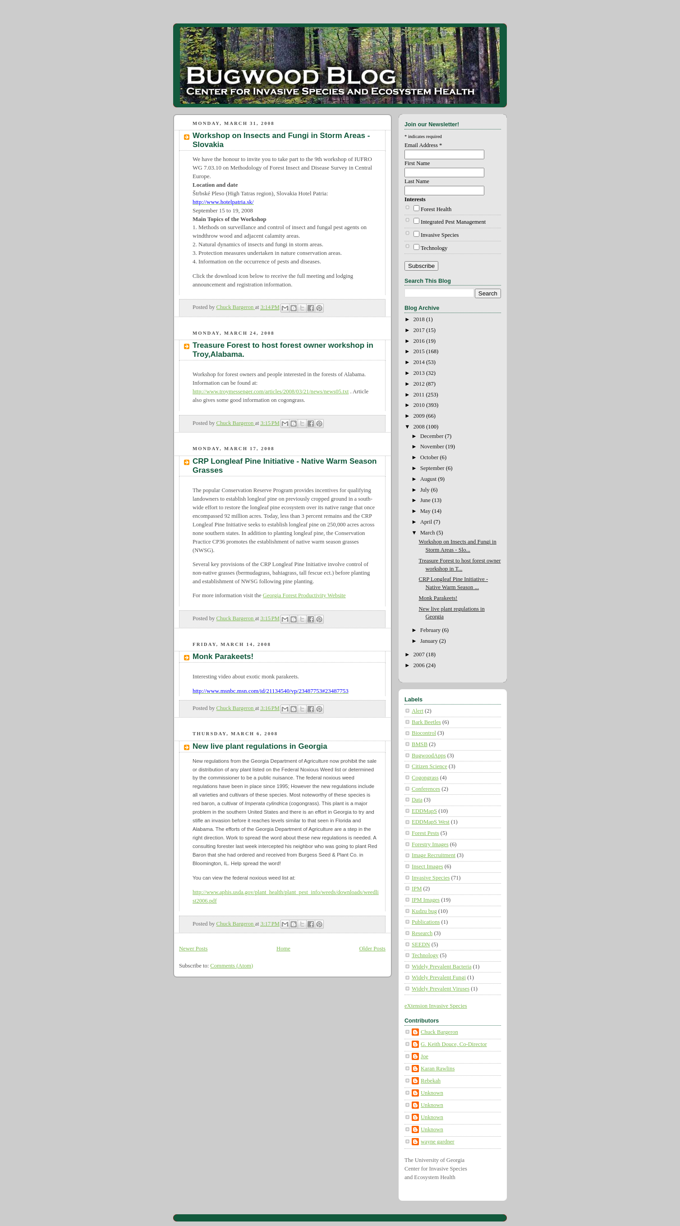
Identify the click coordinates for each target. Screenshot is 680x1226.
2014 (420, 362)
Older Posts (372, 948)
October (430, 457)
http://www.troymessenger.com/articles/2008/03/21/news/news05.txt (271, 391)
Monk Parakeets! (223, 656)
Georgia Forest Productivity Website (304, 595)
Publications (426, 922)
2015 (420, 351)
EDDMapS (424, 811)
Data (417, 800)
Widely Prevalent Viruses (440, 989)
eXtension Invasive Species (435, 1006)
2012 (420, 384)
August (429, 479)
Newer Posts (193, 948)
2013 (420, 373)
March (428, 533)
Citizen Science (429, 766)
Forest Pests (425, 833)
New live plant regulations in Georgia (260, 746)
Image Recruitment (433, 855)
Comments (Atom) (231, 966)
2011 (420, 395)
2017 (420, 330)
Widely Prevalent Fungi (439, 977)
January (429, 641)
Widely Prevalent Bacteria (442, 966)
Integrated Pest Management (453, 222)
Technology (434, 248)
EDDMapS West (431, 822)
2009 (420, 416)
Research (422, 933)
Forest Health (436, 209)
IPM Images (426, 900)
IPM (417, 888)
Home (283, 948)
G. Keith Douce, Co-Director (454, 1044)
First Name (417, 163)
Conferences (426, 789)
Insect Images (427, 866)
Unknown (432, 1093)
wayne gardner (438, 1141)
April (427, 522)
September (433, 468)
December (432, 436)
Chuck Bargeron (439, 1032)
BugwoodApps (429, 755)
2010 (420, 405)
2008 (420, 427)
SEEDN (421, 944)
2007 (420, 654)
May (426, 511)
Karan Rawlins (438, 1068)
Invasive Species (440, 235)
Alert (417, 711)
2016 (420, 341)
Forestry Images (430, 844)
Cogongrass (425, 777)
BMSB (419, 744)
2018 (420, 319)
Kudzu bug (424, 911)
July (425, 490)
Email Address (423, 145)
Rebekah (431, 1081)
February (431, 630)
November (433, 446)
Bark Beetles (426, 722)
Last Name (416, 181)
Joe (424, 1056)
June (426, 500)
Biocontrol (424, 733)
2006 (420, 665)
